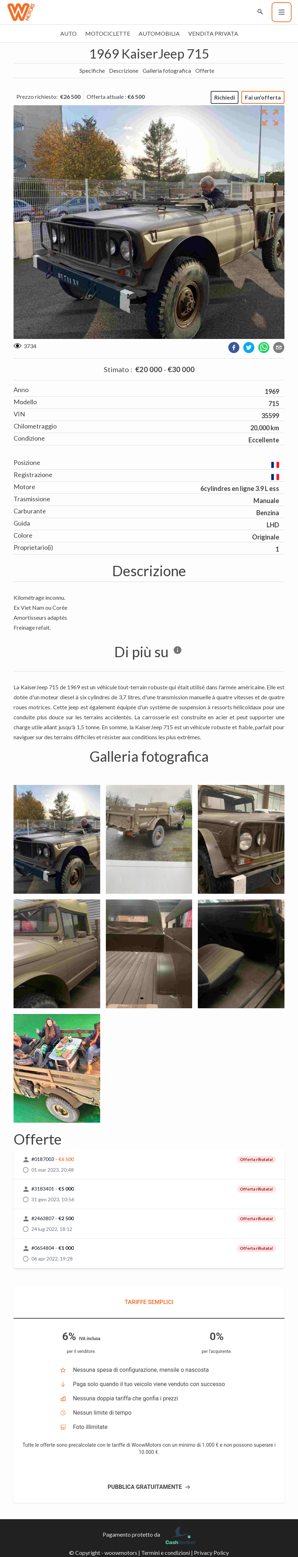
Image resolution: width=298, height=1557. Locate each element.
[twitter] (249, 347)
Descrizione (123, 70)
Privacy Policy (211, 1552)
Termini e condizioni (165, 1552)
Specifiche (92, 70)
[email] (278, 347)
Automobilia (159, 33)
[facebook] (234, 347)
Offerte (204, 70)
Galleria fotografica (167, 70)
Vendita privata (213, 33)
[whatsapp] (263, 347)
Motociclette (107, 33)
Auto (68, 33)
